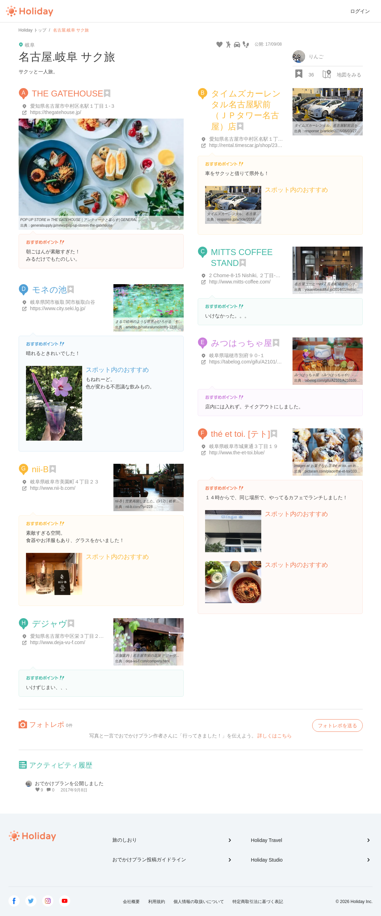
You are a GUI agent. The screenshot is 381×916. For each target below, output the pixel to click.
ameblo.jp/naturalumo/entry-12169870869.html (162, 327)
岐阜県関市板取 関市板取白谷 (63, 302)
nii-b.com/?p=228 (139, 507)
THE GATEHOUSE (68, 93)
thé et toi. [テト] (240, 434)
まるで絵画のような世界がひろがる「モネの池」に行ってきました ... (169, 321)
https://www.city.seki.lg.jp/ (58, 308)
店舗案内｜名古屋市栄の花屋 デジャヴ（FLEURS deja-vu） (162, 655)
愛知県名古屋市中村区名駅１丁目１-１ (252, 139)
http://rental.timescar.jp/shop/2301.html (251, 145)
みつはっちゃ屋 (241, 343)
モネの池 (49, 289)
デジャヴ (49, 623)
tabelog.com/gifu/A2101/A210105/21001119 (339, 380)
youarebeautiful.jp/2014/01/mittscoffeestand (339, 290)
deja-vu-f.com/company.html (148, 661)
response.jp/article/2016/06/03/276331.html (338, 131)
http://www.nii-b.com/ (52, 488)
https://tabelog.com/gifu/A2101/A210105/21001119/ (265, 362)
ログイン (360, 11)
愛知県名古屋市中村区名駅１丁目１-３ (73, 106)
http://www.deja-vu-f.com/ (57, 642)
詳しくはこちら (274, 735)
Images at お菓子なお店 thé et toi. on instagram (331, 466)
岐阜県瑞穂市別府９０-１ (237, 355)
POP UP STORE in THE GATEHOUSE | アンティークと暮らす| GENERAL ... (81, 220)
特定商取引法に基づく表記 (257, 901)
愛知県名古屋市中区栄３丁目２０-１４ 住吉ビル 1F (87, 636)
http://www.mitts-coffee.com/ (240, 282)
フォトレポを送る (337, 725)
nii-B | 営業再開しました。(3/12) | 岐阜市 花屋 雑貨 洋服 (159, 501)
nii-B (40, 469)
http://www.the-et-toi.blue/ (237, 452)
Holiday (29, 11)
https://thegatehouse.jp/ (55, 112)
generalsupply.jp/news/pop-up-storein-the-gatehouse (72, 225)
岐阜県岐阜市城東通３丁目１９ (243, 446)
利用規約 (156, 901)
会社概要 (131, 901)
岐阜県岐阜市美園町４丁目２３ (64, 481)
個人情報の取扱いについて (198, 901)
